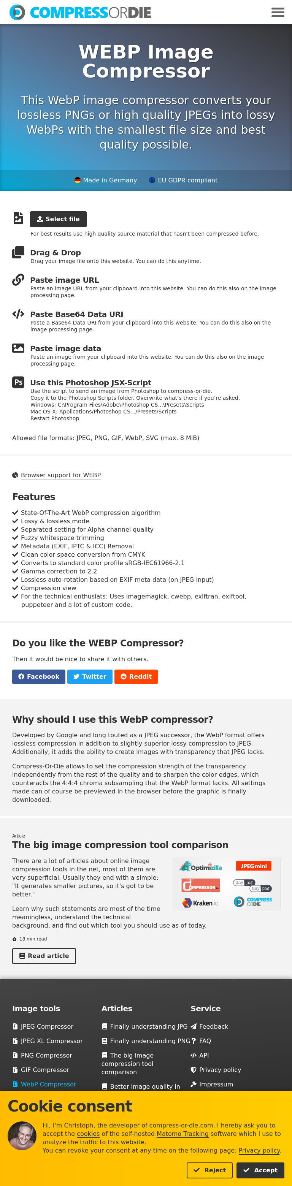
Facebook (38, 676)
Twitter (89, 676)
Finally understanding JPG (145, 1026)
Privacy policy (259, 1150)
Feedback (209, 1026)
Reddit (136, 676)
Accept (260, 1170)
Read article (44, 956)
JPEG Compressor (42, 1026)
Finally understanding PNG (146, 1041)
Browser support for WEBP (61, 475)
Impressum (211, 1084)
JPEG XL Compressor (47, 1041)
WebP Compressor (44, 1084)
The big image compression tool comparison (128, 1064)
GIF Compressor (40, 1070)
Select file (58, 219)
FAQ (200, 1041)
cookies (88, 1133)
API (199, 1055)
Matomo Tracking (183, 1133)
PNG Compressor (42, 1055)
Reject (210, 1170)
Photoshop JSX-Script (108, 382)
